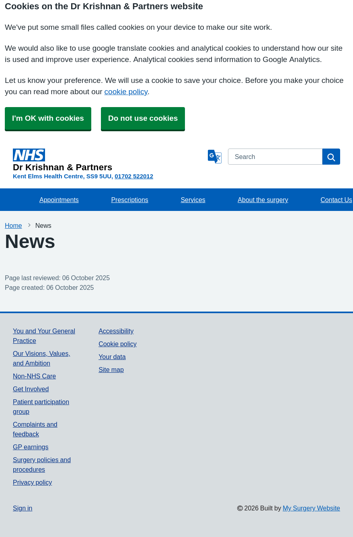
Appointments (59, 199)
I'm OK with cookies (48, 118)
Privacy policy (32, 482)
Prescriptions (129, 199)
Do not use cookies (143, 118)
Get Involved (31, 389)
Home (13, 225)
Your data (112, 356)
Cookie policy (118, 344)
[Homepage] (109, 160)
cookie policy (126, 91)
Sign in (22, 508)
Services (193, 199)
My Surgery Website (311, 508)
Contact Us (336, 199)
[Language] (215, 157)
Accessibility (116, 331)
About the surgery (263, 199)
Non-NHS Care (34, 376)
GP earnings (31, 447)
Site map (111, 369)
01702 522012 (134, 176)
